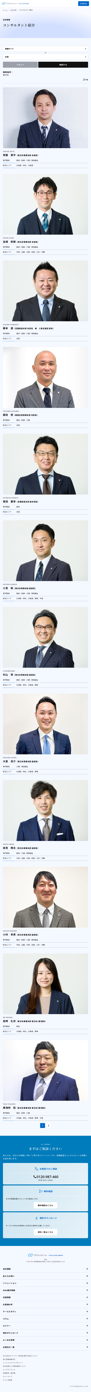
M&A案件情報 (9, 1290)
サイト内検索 (7, 1380)
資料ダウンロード (10, 1333)
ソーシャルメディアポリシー (13, 1363)
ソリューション (9, 1283)
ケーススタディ (9, 1311)
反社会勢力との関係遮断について (14, 1366)
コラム (6, 1318)
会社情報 (13, 10)
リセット (20, 64)
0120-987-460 (47, 1176)
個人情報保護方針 (9, 1359)
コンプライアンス (9, 1370)
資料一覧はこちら (45, 1232)
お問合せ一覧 (9, 1347)
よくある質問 (9, 1340)
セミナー (7, 1325)
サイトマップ (7, 1376)
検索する (63, 64)
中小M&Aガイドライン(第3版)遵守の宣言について (20, 1356)
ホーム (5, 10)
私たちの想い (9, 1276)
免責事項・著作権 (9, 1373)
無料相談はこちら (45, 1205)
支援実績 (7, 1297)
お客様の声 (8, 1304)
